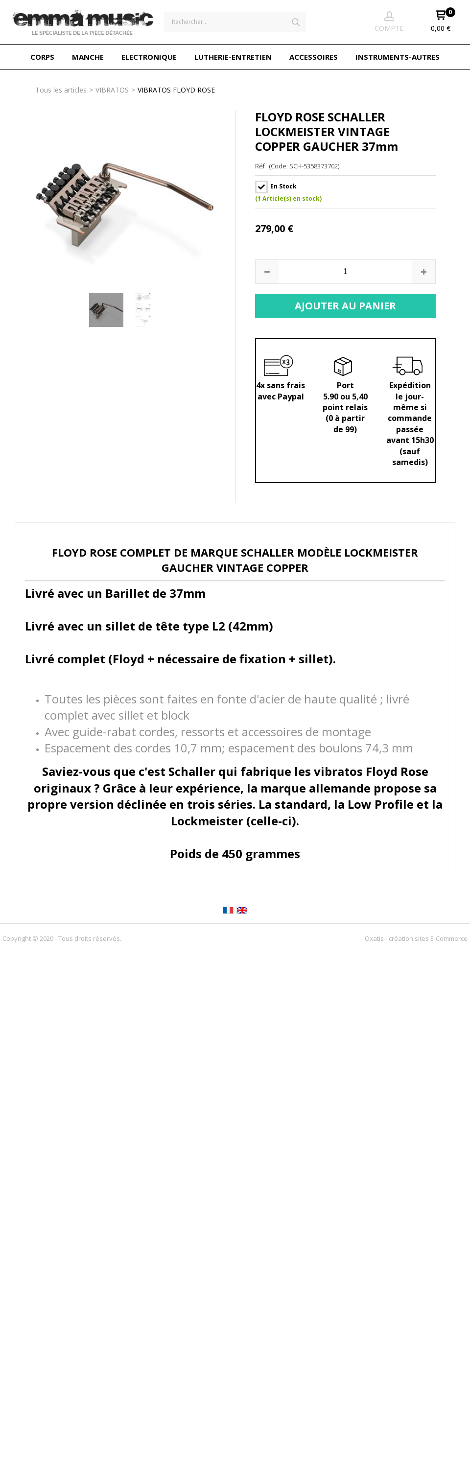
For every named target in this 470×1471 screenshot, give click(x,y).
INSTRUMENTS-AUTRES (397, 57)
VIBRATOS (112, 89)
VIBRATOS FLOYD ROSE (176, 89)
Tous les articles (61, 89)
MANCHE (88, 57)
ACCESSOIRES (313, 57)
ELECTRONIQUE (149, 57)
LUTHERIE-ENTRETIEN (233, 57)
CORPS (42, 57)
